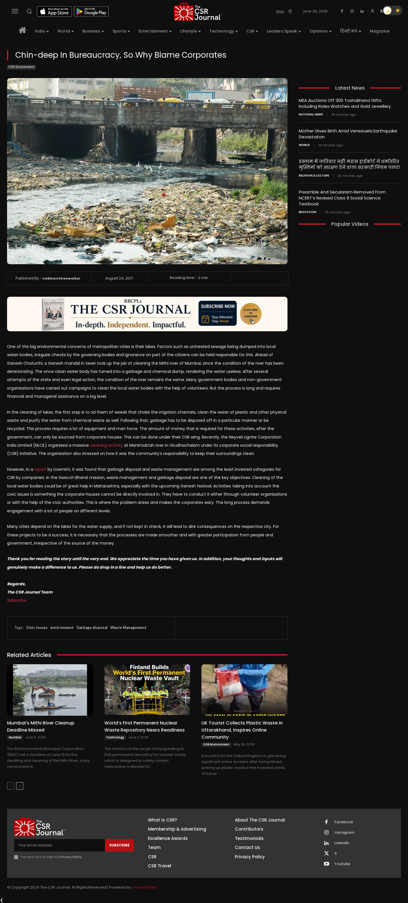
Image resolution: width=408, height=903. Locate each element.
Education (307, 212)
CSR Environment (21, 67)
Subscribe (16, 600)
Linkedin (341, 843)
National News (311, 115)
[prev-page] (10, 786)
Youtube (342, 864)
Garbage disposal (92, 627)
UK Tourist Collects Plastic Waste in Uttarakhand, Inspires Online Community (242, 730)
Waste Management (128, 627)
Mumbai (15, 737)
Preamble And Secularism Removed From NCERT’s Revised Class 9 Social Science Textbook (342, 198)
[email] (59, 845)
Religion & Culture (314, 176)
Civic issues (37, 627)
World (304, 145)
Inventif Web (145, 887)
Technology (115, 737)
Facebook (343, 822)
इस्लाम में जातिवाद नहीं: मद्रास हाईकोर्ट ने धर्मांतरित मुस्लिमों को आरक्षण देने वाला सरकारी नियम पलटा (349, 164)
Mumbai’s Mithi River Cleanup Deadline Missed (40, 726)
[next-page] (19, 786)
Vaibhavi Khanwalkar (61, 278)
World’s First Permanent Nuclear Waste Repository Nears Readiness (144, 726)
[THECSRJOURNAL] (198, 12)
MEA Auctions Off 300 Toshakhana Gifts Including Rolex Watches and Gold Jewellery (345, 103)
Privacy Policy (70, 857)
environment (62, 627)
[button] (29, 11)
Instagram (344, 832)
